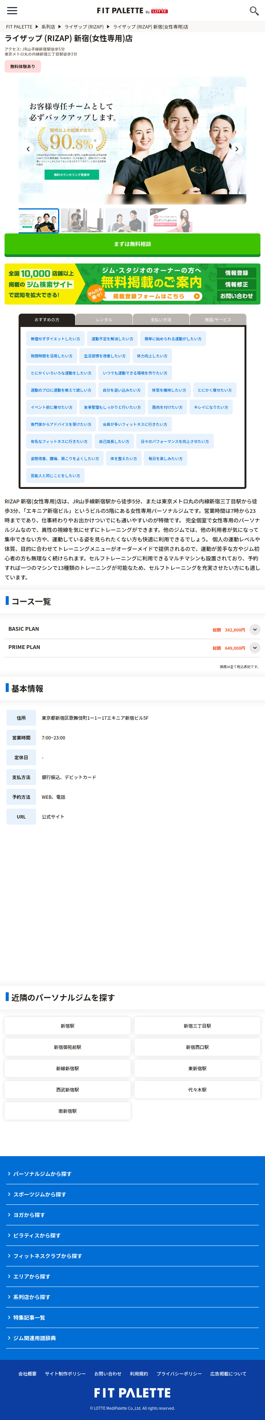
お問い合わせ (107, 1373)
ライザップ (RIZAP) (87, 26)
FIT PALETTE (22, 26)
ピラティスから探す (37, 1235)
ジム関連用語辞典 (34, 1338)
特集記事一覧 (29, 1317)
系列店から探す (31, 1297)
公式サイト (53, 816)
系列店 (51, 26)
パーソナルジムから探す (42, 1173)
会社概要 (27, 1373)
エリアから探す (31, 1276)
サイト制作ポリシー (65, 1373)
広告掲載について (228, 1373)
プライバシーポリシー (179, 1373)
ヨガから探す (29, 1215)
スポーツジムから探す (39, 1194)
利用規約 (139, 1373)
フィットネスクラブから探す (47, 1256)
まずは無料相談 (132, 244)
